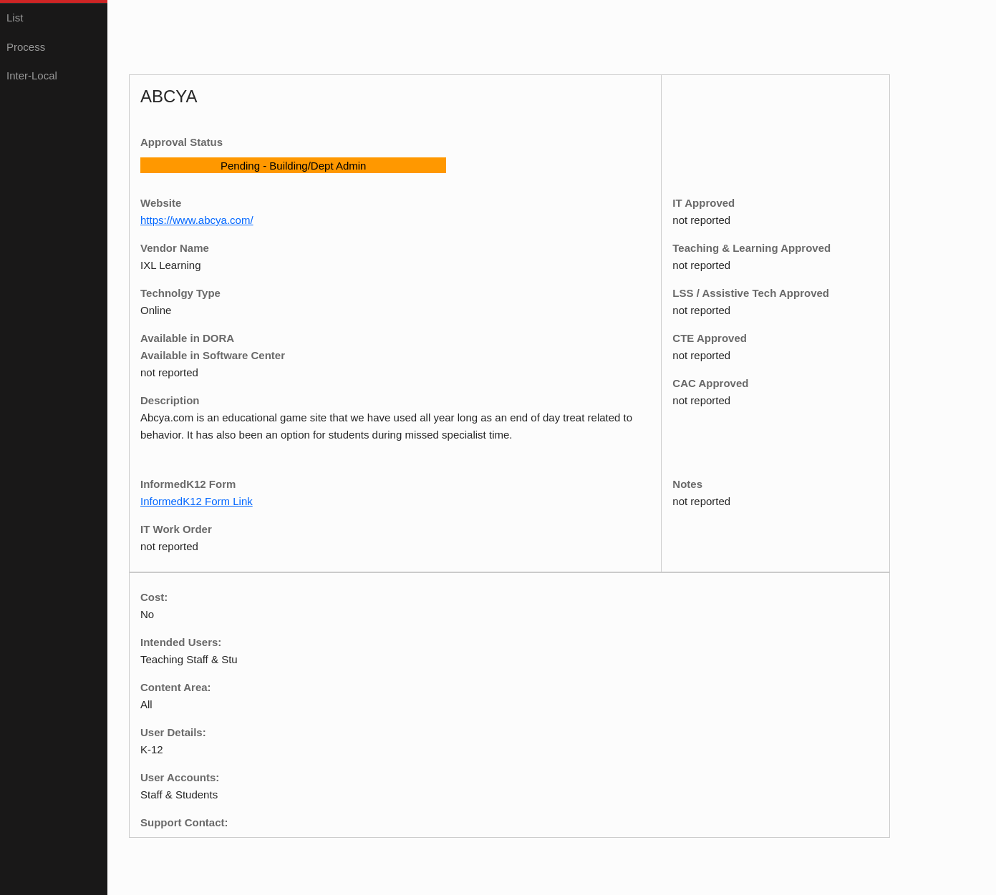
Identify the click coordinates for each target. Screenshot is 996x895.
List (14, 17)
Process (25, 47)
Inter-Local (31, 75)
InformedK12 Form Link (196, 501)
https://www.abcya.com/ (196, 220)
